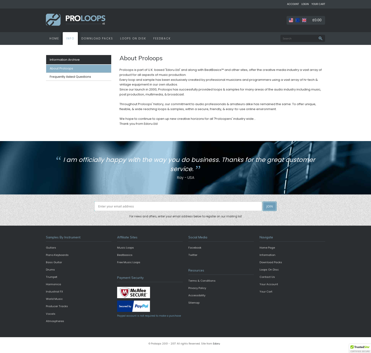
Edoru (216, 343)
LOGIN (305, 4)
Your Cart (266, 291)
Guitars (51, 248)
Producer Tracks (57, 306)
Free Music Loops (128, 262)
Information (267, 255)
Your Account (269, 284)
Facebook (194, 248)
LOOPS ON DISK (133, 38)
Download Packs (271, 262)
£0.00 (317, 20)
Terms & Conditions (202, 281)
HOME (54, 38)
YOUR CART (318, 4)
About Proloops (61, 68)
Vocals (50, 314)
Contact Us (267, 277)
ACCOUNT (293, 4)
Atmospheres (55, 321)
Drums (50, 269)
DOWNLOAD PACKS (97, 38)
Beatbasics (124, 255)
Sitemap (193, 303)
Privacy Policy (197, 288)
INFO (70, 38)
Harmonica (53, 284)
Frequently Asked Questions (70, 77)
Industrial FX (54, 291)
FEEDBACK (162, 38)
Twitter (192, 255)
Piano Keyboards (57, 255)
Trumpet (51, 277)
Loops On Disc (269, 269)
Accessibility (196, 295)
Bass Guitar (54, 262)
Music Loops (125, 248)
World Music (54, 299)
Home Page (267, 248)
